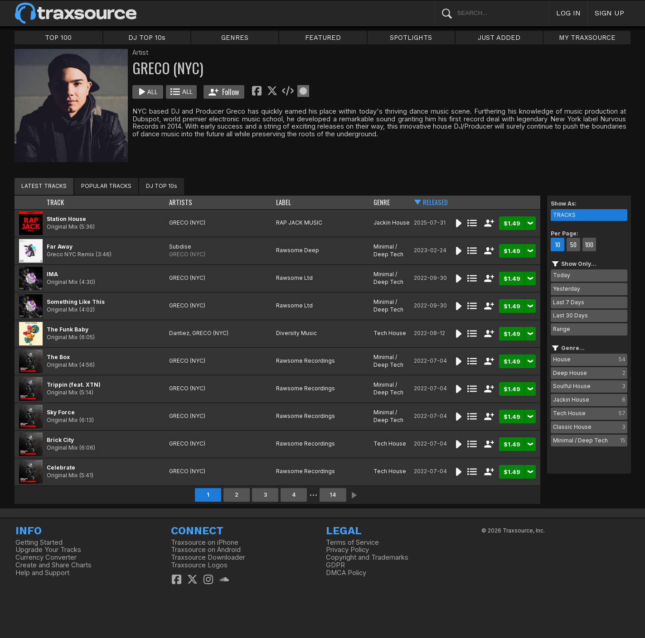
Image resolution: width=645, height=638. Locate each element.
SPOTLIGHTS (411, 38)
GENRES (234, 38)
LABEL (283, 202)
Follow (224, 91)
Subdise (180, 246)
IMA (52, 274)
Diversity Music (296, 333)
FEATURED (323, 38)
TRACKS (564, 214)
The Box (58, 357)
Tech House (389, 333)
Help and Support (42, 573)
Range (561, 329)
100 (589, 244)
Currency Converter (46, 557)
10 (557, 244)
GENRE (381, 202)
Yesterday (566, 288)
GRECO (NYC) (187, 222)
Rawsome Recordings (305, 360)
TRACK (55, 202)
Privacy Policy (347, 550)
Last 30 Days (570, 315)
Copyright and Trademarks (367, 557)
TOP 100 (58, 38)
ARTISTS (180, 202)
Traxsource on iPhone (204, 542)
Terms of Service (352, 542)
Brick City (60, 440)
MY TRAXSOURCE (587, 38)
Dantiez (179, 333)
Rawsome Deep (297, 250)
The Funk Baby (67, 329)
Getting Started (39, 542)
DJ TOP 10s (146, 38)
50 (573, 244)
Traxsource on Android (206, 550)
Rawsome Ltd (294, 277)
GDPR (335, 565)
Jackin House (391, 222)
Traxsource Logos (199, 565)
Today (561, 275)
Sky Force (61, 412)
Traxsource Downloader (208, 557)
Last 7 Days (568, 302)
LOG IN (568, 13)
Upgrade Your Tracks (48, 550)
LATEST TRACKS (44, 185)
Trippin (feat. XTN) (74, 384)
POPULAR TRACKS (106, 185)
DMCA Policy (346, 573)
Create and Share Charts (53, 565)
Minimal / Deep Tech (388, 250)
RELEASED (435, 202)
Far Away (60, 246)
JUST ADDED (499, 38)
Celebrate (61, 467)
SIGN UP (609, 13)
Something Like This (76, 301)
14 (333, 494)
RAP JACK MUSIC (299, 222)
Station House (66, 219)
